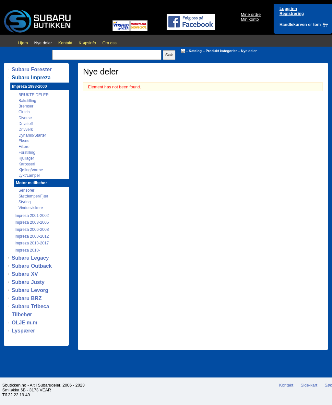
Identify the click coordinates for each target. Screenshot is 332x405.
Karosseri (26, 164)
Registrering (291, 13)
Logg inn (288, 8)
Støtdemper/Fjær (33, 196)
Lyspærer (23, 330)
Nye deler (43, 42)
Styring (24, 202)
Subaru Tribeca (30, 306)
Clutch (24, 112)
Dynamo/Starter (32, 135)
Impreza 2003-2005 (32, 222)
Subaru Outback (32, 266)
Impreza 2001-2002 (32, 215)
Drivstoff (25, 123)
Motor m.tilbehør (31, 183)
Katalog (195, 51)
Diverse (25, 118)
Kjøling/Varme (30, 170)
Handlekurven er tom (300, 24)
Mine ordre (251, 14)
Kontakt (65, 42)
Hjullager (26, 158)
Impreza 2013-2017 (32, 243)
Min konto (250, 19)
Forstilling (26, 152)
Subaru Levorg (30, 290)
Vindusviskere (30, 208)
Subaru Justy (28, 282)
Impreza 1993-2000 (29, 86)
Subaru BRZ (27, 298)
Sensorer (26, 190)
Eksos (23, 141)
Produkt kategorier (221, 51)
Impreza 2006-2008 (32, 229)
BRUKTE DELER (33, 95)
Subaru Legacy (30, 258)
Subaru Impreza (31, 77)
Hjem (23, 42)
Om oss (109, 42)
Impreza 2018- (27, 250)
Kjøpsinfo (87, 42)
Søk (328, 385)
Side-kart (309, 385)
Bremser (25, 106)
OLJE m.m (24, 322)
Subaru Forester (32, 69)
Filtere (24, 146)
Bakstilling (27, 100)
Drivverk (25, 129)
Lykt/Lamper (29, 175)
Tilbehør (22, 314)
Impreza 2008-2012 (32, 236)
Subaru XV (25, 274)
